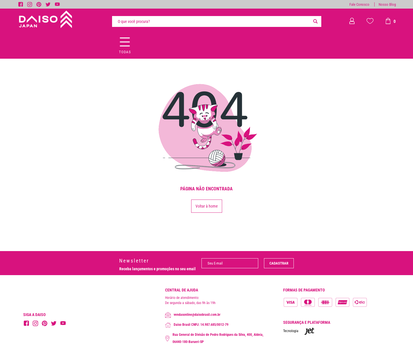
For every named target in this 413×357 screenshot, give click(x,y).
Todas (125, 52)
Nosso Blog (387, 4)
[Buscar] (315, 21)
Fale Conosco (359, 4)
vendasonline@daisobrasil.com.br (192, 315)
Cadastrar (278, 263)
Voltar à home (206, 206)
